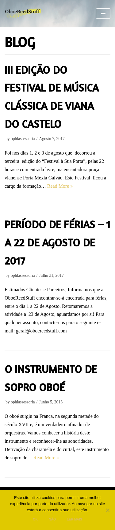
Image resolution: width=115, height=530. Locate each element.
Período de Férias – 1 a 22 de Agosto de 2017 (57, 242)
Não (52, 519)
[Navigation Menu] (103, 13)
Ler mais (74, 519)
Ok (35, 519)
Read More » (60, 186)
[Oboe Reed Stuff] (23, 13)
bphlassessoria (23, 138)
